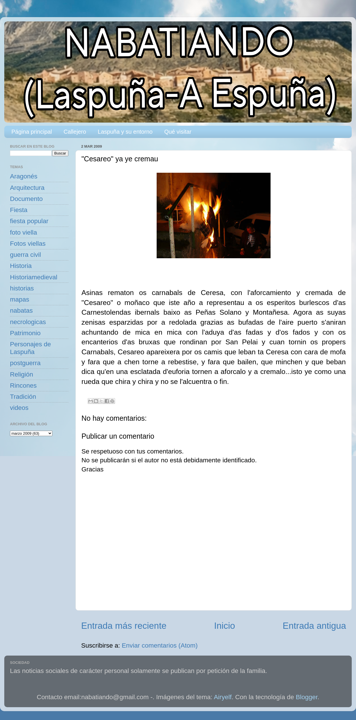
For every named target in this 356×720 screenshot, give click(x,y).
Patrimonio (25, 333)
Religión (21, 374)
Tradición (23, 396)
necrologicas (28, 322)
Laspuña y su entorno (125, 132)
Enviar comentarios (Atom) (160, 645)
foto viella (23, 232)
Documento (26, 198)
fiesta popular (29, 221)
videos (19, 407)
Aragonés (23, 176)
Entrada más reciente (123, 626)
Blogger (307, 697)
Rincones (23, 385)
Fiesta (18, 209)
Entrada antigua (314, 626)
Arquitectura (27, 187)
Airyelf (223, 697)
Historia (21, 265)
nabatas (21, 310)
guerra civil (25, 254)
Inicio (224, 626)
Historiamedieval (33, 277)
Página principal (31, 132)
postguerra (25, 363)
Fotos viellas (28, 243)
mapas (19, 299)
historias (22, 288)
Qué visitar (178, 132)
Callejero (75, 132)
